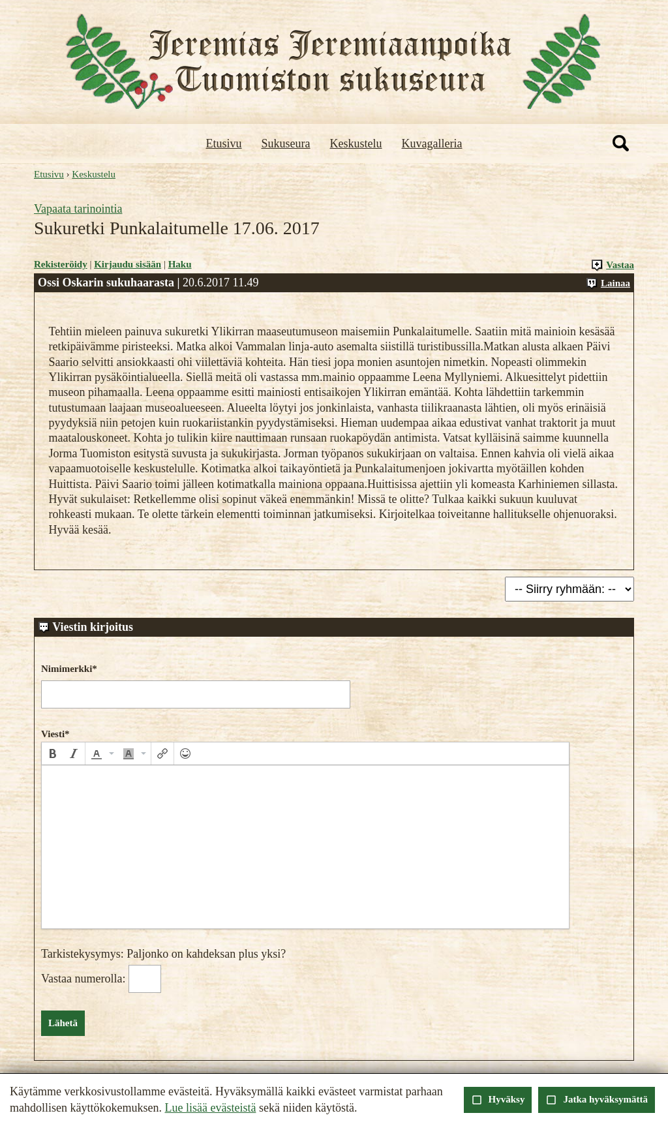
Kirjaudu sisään (127, 264)
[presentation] (53, 753)
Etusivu (224, 143)
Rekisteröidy (60, 264)
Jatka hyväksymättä (596, 1100)
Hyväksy (498, 1100)
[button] (53, 753)
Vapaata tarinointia (78, 208)
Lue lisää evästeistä (210, 1107)
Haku (180, 264)
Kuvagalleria (432, 143)
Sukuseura (286, 143)
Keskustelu (356, 143)
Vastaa (612, 265)
